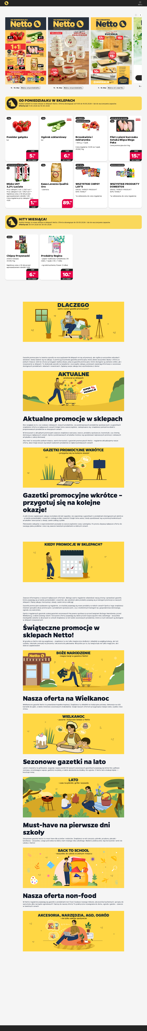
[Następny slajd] (140, 15)
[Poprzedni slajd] (135, 15)
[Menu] (140, 3)
